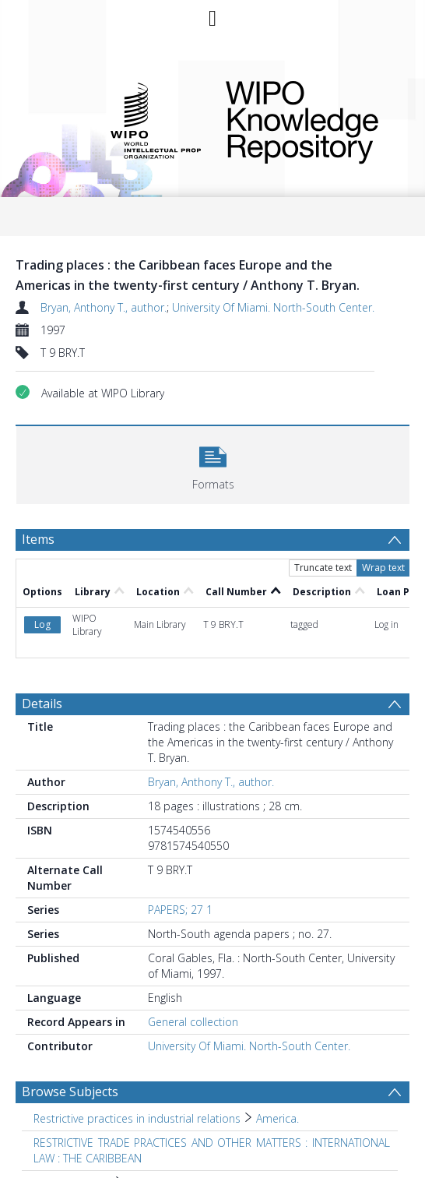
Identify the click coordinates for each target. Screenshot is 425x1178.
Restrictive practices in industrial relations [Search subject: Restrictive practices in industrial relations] (137, 1118)
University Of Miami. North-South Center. (273, 307)
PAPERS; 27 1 (180, 909)
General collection (193, 1021)
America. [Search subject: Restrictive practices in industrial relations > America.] (277, 1118)
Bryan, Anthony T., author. (103, 307)
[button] (212, 463)
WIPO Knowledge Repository (307, 119)
